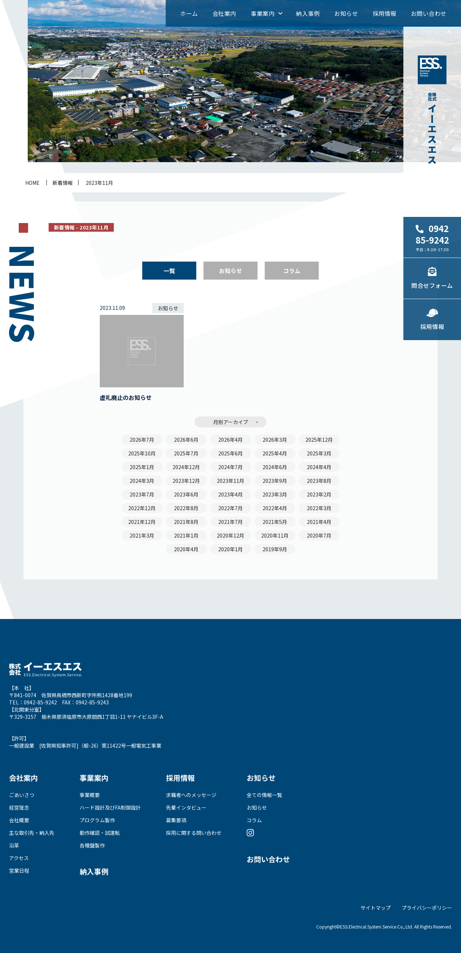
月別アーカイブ (230, 422)
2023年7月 (142, 494)
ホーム (189, 13)
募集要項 (176, 820)
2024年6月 (275, 467)
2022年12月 (142, 508)
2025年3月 (319, 453)
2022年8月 (186, 508)
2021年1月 (186, 535)
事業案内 (262, 13)
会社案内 (224, 13)
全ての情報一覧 (264, 794)
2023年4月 (230, 494)
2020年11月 (274, 535)
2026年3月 (275, 439)
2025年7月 (186, 453)
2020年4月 (186, 549)
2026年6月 (186, 439)
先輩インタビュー (186, 807)
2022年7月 (230, 508)
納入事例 (308, 13)
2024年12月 (186, 467)
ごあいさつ (21, 794)
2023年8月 (319, 480)
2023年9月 (275, 480)
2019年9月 (275, 549)
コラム (291, 270)
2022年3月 (319, 508)
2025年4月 (275, 453)
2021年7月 (230, 521)
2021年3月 (142, 535)
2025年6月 (230, 453)
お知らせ (346, 13)
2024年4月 (319, 467)
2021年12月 (142, 521)
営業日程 (19, 870)
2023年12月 (186, 480)
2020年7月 (319, 535)
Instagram (250, 833)
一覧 (169, 270)
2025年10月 (142, 453)
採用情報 (385, 13)
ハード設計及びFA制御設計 (110, 807)
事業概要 (90, 794)
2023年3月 (275, 494)
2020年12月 (230, 535)
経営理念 (19, 807)
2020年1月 (230, 549)
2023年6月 (186, 494)
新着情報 (63, 182)
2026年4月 (230, 439)
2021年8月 (186, 521)
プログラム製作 (97, 820)
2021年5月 (275, 521)
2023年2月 (319, 494)
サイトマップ (376, 907)
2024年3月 (142, 480)
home (32, 182)
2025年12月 (319, 439)
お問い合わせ (429, 13)
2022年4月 (275, 508)
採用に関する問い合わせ (193, 832)
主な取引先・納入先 (31, 832)
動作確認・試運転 (100, 832)
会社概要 (19, 820)
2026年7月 (142, 439)
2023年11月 (99, 182)
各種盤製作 (92, 845)
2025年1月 (142, 467)
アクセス (19, 857)
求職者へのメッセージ (191, 794)
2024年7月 (230, 467)
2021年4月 (319, 521)
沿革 (14, 845)
